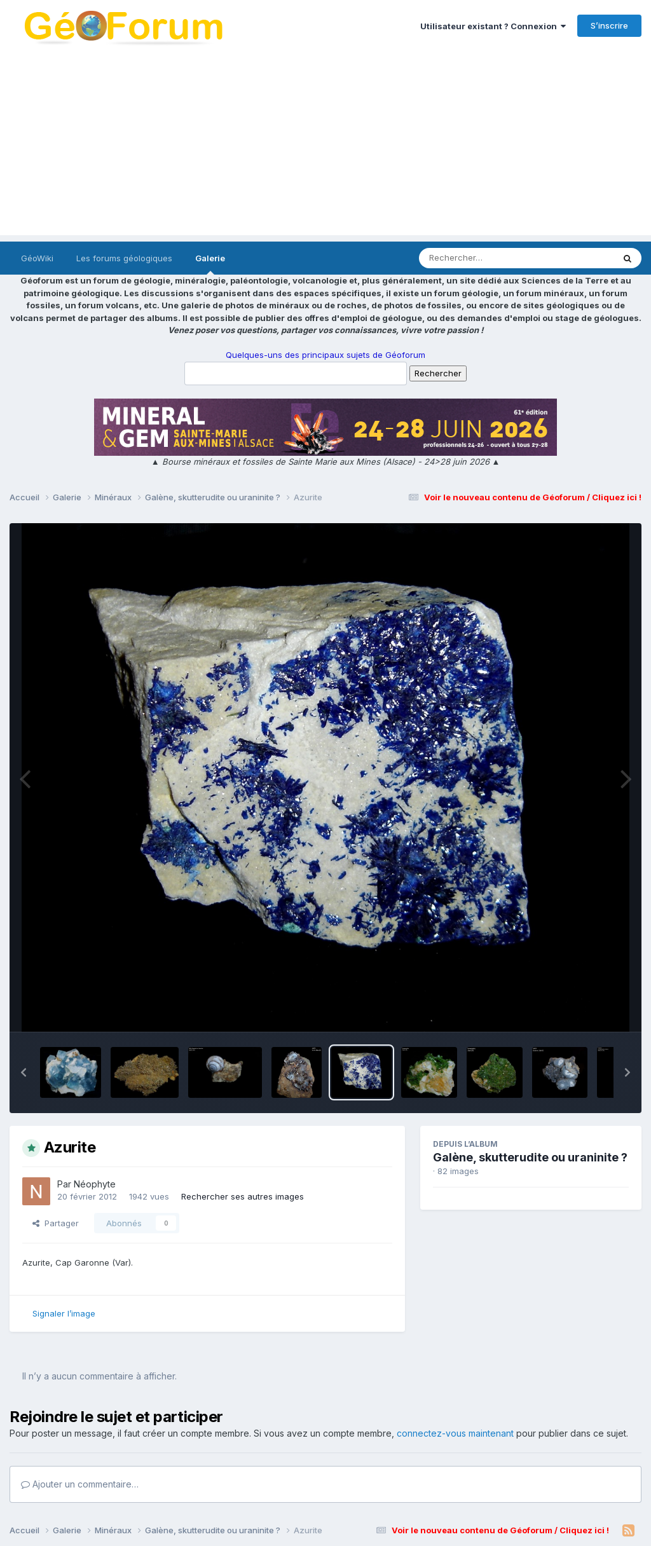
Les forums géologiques (124, 258)
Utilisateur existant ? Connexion (493, 26)
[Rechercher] (479, 258)
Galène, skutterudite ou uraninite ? (530, 1157)
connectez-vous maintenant (455, 1433)
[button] (24, 1072)
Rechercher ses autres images (242, 1196)
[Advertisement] (325, 146)
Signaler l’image (63, 1313)
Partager (55, 1223)
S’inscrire (609, 25)
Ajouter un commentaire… (80, 1484)
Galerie (210, 264)
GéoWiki (37, 258)
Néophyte (95, 1184)
